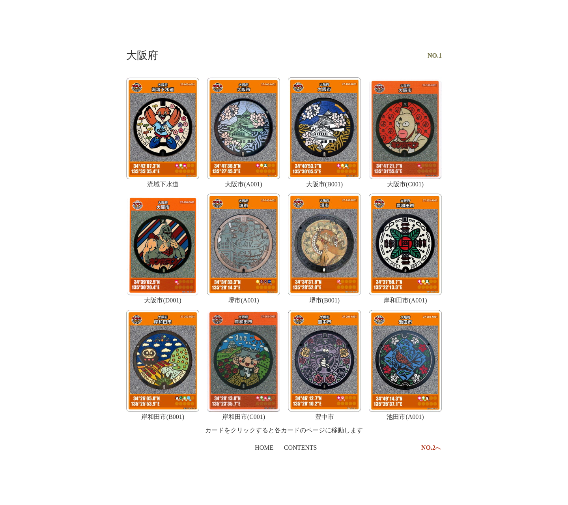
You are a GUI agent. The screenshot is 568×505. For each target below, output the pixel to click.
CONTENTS (300, 447)
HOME (264, 447)
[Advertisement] (284, 25)
